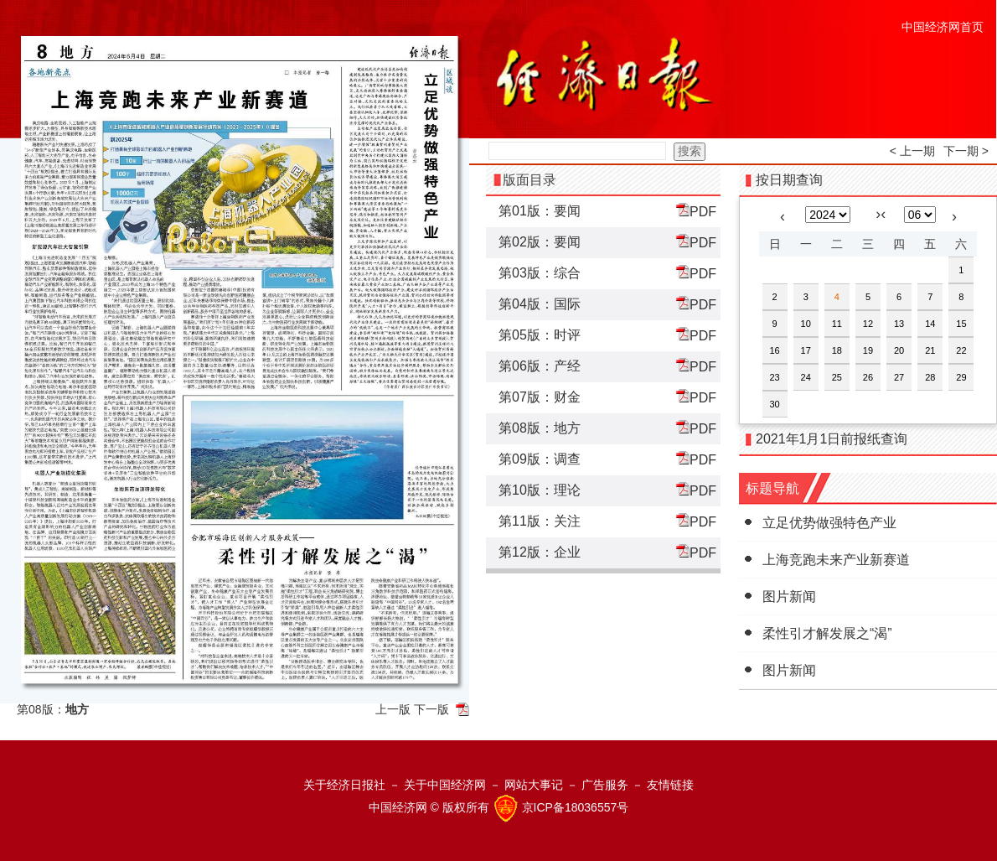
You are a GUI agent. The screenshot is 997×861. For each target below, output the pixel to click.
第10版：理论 (539, 490)
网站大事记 (533, 784)
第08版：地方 (539, 428)
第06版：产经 (539, 366)
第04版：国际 (539, 304)
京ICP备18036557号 (575, 807)
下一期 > (966, 151)
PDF (696, 211)
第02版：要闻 (539, 242)
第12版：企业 (539, 552)
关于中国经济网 (445, 784)
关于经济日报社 (344, 784)
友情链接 (670, 784)
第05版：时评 (539, 335)
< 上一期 (912, 151)
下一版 (431, 709)
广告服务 (604, 784)
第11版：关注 (539, 521)
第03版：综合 (539, 273)
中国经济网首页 (942, 27)
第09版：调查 (539, 459)
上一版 (393, 709)
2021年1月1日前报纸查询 (831, 439)
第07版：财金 (539, 397)
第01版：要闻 (539, 211)
